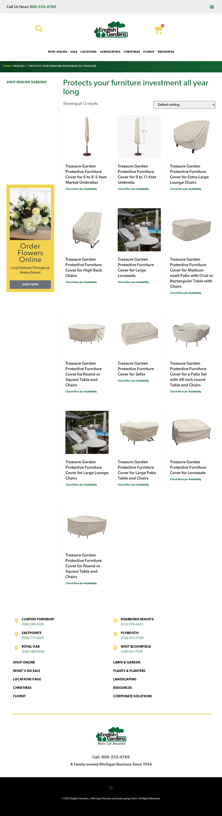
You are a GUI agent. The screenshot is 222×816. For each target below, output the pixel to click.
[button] (211, 6)
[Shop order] (184, 105)
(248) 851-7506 (132, 651)
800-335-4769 (43, 6)
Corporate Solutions (132, 696)
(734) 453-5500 (132, 638)
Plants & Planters (129, 671)
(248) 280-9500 (33, 651)
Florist (19, 696)
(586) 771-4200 (33, 638)
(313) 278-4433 (132, 624)
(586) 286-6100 (33, 624)
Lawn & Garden (126, 662)
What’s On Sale (26, 671)
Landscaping (125, 679)
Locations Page (27, 679)
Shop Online (24, 662)
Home (7, 66)
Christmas (22, 688)
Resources (122, 688)
